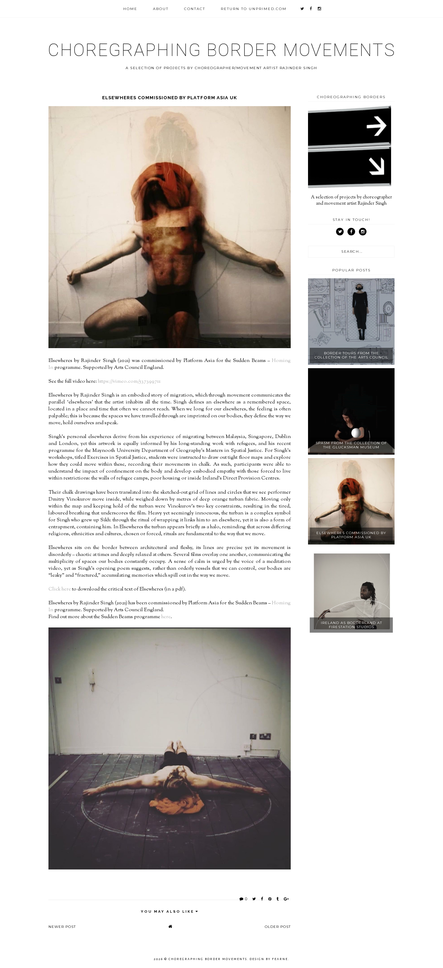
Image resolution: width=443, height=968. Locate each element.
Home (130, 9)
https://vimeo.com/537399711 (129, 381)
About (161, 9)
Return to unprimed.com (254, 9)
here (166, 617)
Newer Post (62, 926)
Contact (194, 9)
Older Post (278, 926)
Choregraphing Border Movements (222, 50)
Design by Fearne (269, 959)
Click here (59, 589)
